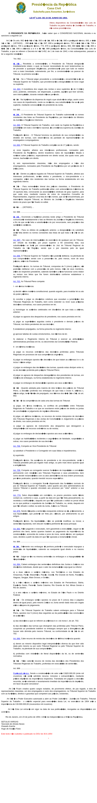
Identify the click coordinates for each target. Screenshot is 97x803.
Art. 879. (17, 511)
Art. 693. (17, 145)
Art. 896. (17, 638)
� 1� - (17, 217)
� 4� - (17, 64)
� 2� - (17, 114)
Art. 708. (17, 446)
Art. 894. (17, 564)
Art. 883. (17, 529)
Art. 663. (17, 89)
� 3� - (16, 546)
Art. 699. (17, 256)
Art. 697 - (17, 240)
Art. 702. (17, 281)
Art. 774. (17, 495)
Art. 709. (17, 470)
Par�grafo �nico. (21, 673)
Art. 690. (17, 125)
